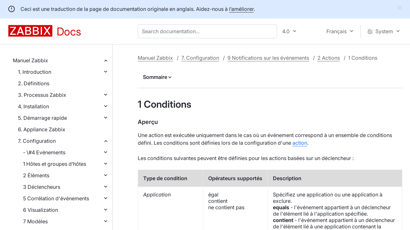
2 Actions (328, 58)
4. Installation (33, 106)
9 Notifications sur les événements (268, 58)
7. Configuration (37, 141)
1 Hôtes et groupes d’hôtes (54, 164)
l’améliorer (241, 9)
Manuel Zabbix (30, 60)
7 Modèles (35, 221)
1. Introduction (34, 72)
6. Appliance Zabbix (41, 129)
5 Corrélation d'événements (56, 198)
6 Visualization (40, 210)
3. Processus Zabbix (42, 95)
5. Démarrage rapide (42, 118)
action (299, 143)
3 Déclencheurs (41, 187)
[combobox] (209, 31)
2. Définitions (33, 83)
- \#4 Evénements (44, 152)
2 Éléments (36, 175)
